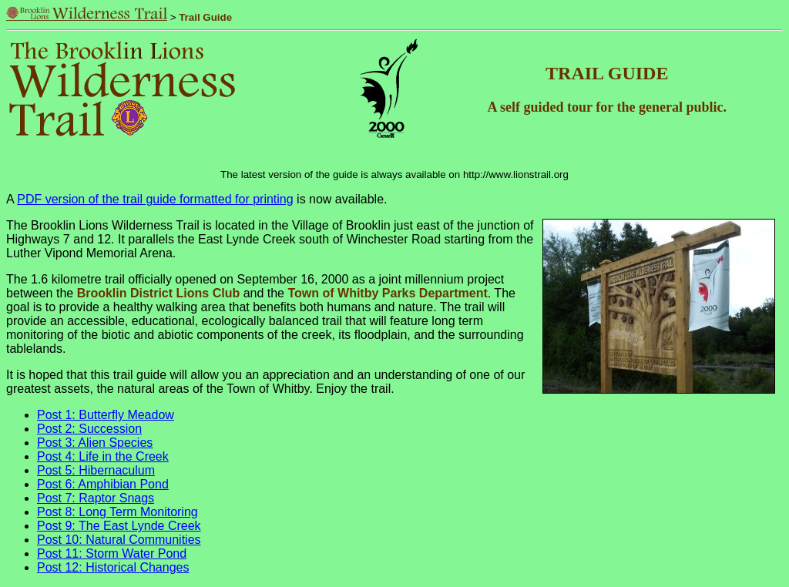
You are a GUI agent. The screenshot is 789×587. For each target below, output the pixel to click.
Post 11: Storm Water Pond (111, 553)
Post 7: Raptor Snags (95, 498)
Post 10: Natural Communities (119, 539)
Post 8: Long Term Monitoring (117, 511)
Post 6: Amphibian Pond (103, 484)
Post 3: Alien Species (95, 442)
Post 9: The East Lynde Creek (119, 525)
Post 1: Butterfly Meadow (105, 414)
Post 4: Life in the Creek (103, 456)
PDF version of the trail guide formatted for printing (155, 199)
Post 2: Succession (89, 428)
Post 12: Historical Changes (113, 567)
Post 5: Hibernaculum (96, 470)
